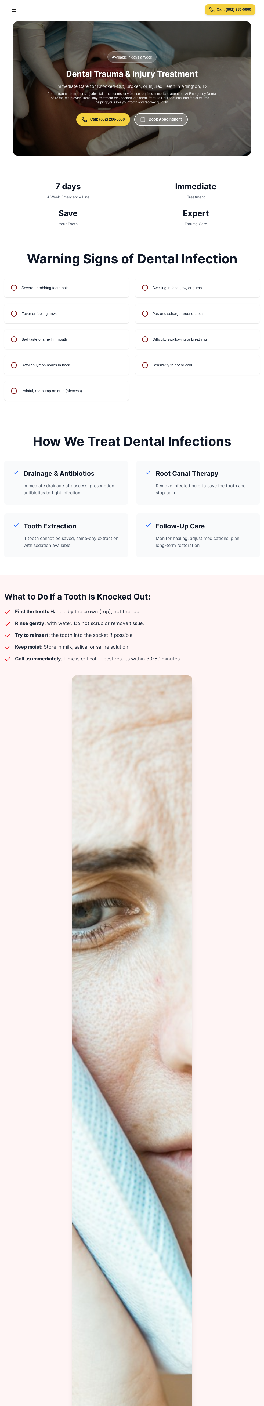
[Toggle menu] (14, 9)
